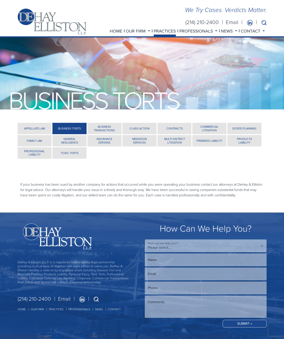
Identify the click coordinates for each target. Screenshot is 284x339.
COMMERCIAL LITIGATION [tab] (209, 128)
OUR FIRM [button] (136, 31)
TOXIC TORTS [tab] (70, 153)
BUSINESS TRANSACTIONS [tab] (104, 128)
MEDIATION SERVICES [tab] (139, 140)
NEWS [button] (227, 31)
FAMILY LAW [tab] (34, 141)
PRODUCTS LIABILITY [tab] (244, 140)
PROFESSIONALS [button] (196, 31)
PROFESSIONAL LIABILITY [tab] (34, 153)
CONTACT (114, 309)
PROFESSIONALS (79, 309)
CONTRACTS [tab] (174, 128)
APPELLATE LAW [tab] (34, 128)
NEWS (99, 309)
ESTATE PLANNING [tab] (244, 128)
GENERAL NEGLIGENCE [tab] (69, 140)
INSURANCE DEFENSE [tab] (104, 140)
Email (232, 22)
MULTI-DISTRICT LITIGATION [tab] (174, 140)
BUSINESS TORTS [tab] (69, 128)
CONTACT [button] (251, 31)
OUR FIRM (37, 309)
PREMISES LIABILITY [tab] (209, 141)
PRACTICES (165, 31)
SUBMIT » (244, 323)
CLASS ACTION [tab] (139, 128)
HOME (116, 31)
